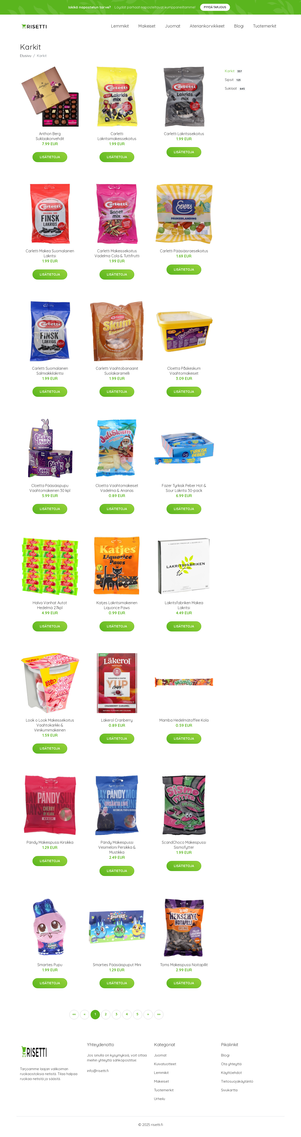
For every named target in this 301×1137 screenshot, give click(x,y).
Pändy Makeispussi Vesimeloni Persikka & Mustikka (117, 851)
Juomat (172, 28)
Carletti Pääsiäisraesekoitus (184, 255)
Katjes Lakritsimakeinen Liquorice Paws (116, 609)
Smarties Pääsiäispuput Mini (117, 968)
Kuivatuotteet (165, 1068)
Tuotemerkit (264, 28)
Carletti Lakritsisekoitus (184, 137)
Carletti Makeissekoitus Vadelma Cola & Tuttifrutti (117, 257)
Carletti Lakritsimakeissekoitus (117, 140)
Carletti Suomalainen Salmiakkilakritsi (50, 375)
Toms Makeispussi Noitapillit (184, 968)
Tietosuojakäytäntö (237, 1085)
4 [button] (127, 1018)
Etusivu (25, 59)
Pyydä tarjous (215, 7)
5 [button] (137, 1018)
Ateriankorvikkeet (207, 28)
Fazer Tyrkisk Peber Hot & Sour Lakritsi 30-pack (184, 492)
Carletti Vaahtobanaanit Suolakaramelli (117, 375)
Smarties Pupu (49, 968)
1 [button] (95, 1018)
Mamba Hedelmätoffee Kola (184, 724)
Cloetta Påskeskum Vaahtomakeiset (184, 375)
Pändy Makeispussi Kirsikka (50, 846)
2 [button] (106, 1018)
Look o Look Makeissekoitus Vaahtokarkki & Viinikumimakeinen (50, 729)
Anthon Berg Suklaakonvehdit (50, 140)
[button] (148, 1018)
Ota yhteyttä (231, 1068)
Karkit (234, 75)
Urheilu (159, 1103)
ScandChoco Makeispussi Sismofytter (184, 849)
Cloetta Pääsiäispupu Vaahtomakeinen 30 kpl (49, 492)
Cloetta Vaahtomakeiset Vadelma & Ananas (116, 492)
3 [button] (116, 1018)
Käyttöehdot (231, 1077)
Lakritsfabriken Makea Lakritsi (184, 609)
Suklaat (235, 92)
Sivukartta (229, 1094)
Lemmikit (120, 28)
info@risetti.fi (98, 1075)
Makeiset (146, 28)
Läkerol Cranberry (117, 724)
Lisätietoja (50, 161)
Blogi (239, 28)
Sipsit (233, 83)
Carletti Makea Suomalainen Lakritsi (50, 257)
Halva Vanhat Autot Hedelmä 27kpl (50, 609)
